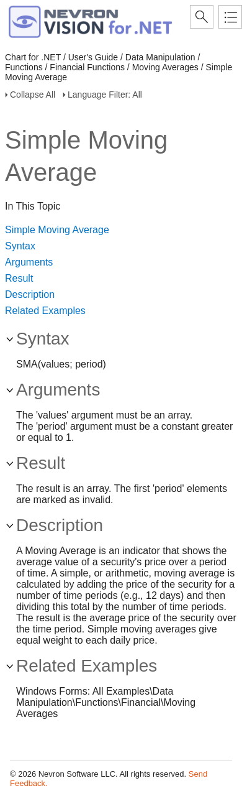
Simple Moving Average (57, 229)
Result (19, 278)
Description (30, 294)
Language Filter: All (105, 95)
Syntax (20, 246)
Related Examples (45, 310)
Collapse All (32, 95)
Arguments (29, 262)
